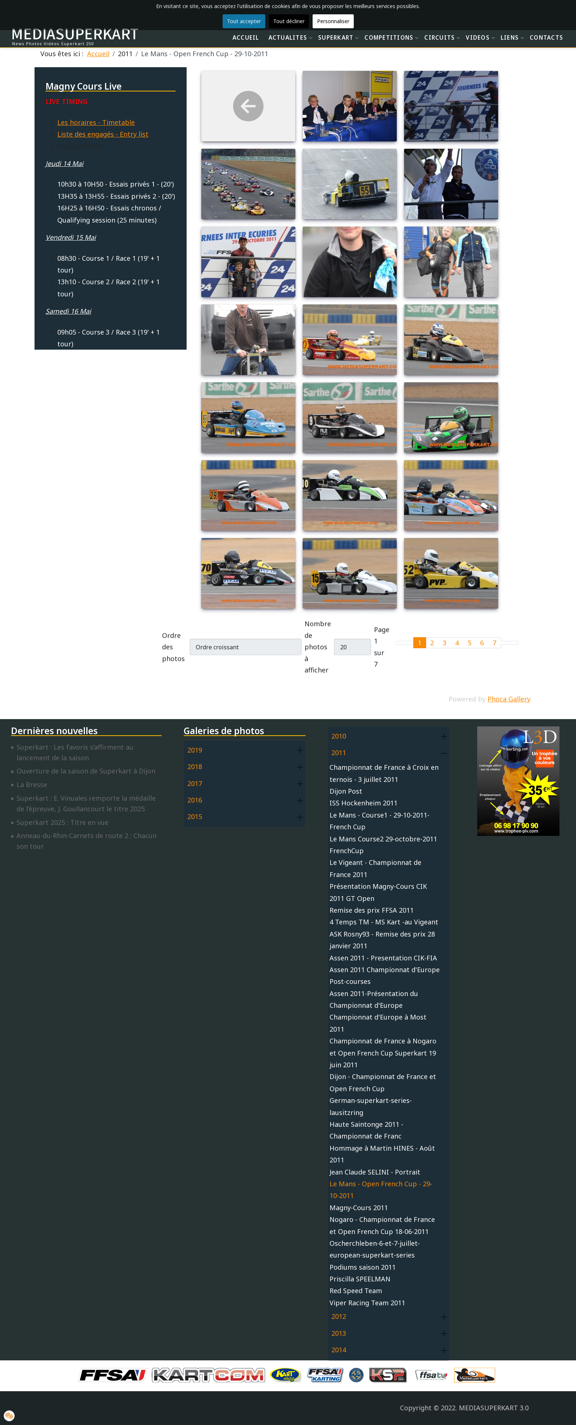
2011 (338, 752)
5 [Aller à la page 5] (469, 642)
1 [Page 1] (419, 642)
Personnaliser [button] (333, 21)
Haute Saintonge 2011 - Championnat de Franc (366, 1130)
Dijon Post (346, 791)
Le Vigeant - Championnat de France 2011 (375, 868)
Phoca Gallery (508, 699)
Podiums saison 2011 (363, 1267)
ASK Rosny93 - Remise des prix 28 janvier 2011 (382, 940)
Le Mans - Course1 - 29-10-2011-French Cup (379, 821)
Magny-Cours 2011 (359, 1207)
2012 (338, 1316)
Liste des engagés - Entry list (102, 134)
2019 (194, 750)
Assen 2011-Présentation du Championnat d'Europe (374, 999)
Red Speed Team (356, 1290)
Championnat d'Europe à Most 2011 (378, 1023)
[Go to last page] (514, 643)
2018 (194, 766)
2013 (338, 1333)
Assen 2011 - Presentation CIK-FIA (383, 957)
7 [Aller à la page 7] (494, 642)
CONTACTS (546, 37)
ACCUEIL (246, 37)
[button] (300, 750)
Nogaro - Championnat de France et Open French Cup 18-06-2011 (382, 1225)
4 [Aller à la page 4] (457, 642)
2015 (194, 816)
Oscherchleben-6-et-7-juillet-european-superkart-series (375, 1249)
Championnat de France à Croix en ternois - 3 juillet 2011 (384, 773)
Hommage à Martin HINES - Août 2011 (382, 1154)
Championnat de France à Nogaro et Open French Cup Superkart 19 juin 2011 (383, 1052)
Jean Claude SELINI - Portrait (375, 1172)
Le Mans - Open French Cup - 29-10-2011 (381, 1189)
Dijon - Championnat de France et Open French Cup (383, 1082)
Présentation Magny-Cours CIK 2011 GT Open (378, 892)
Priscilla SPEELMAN (360, 1278)
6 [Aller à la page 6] (482, 642)
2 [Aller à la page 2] (432, 642)
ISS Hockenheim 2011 (363, 802)
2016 (194, 800)
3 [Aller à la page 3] (444, 642)
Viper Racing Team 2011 (367, 1302)
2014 (338, 1349)
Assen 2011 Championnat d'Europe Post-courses (385, 975)
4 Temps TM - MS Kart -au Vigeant (384, 921)
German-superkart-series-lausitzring (371, 1106)
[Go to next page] (505, 643)
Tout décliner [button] (289, 21)
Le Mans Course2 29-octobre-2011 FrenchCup (383, 844)
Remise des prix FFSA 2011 (372, 910)
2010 (338, 736)
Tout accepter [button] (244, 21)
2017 (194, 783)
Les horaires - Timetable (96, 122)
